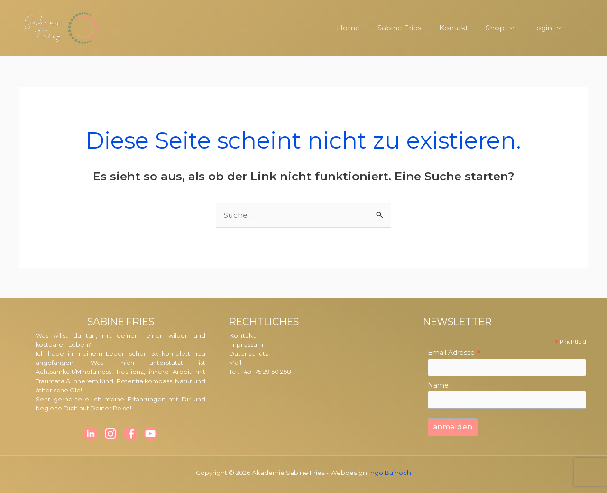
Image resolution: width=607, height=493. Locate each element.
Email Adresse (454, 352)
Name (438, 385)
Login (547, 27)
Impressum (247, 344)
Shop (504, 27)
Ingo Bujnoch (389, 472)
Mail (235, 362)
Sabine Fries (415, 27)
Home (367, 27)
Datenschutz (249, 353)
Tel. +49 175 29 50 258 (261, 371)
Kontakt (465, 27)
